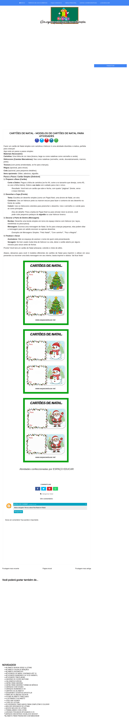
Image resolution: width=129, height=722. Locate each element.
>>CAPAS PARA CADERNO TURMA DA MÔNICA (21, 685)
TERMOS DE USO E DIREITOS (37, 3)
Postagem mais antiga (83, 568)
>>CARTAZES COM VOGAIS (13, 687)
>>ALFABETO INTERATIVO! (13, 672)
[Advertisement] (64, 43)
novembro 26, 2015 (32, 504)
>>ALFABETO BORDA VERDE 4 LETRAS (18, 668)
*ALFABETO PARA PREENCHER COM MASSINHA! (21, 716)
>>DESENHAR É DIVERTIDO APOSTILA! (18, 693)
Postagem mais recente (10, 568)
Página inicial (47, 568)
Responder (18, 512)
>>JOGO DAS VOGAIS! (12, 700)
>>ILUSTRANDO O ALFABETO (14, 698)
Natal (51, 494)
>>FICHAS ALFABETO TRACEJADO (16, 697)
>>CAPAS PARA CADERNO (13, 683)
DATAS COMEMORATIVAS (88, 3)
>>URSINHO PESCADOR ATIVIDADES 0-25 (19, 712)
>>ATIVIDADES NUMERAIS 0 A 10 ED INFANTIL (21, 675)
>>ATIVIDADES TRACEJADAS (14, 677)
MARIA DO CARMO (21, 504)
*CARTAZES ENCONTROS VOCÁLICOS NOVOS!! (21, 714)
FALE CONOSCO (56, 3)
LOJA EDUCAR (105, 3)
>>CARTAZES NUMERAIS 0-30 (15, 689)
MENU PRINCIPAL (70, 3)
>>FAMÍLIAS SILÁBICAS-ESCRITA (16, 695)
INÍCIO (22, 3)
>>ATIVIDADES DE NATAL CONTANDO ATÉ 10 (20, 673)
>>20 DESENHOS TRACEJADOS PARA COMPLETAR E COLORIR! (26, 704)
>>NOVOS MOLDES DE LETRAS (15, 708)
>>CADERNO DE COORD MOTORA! (16, 679)
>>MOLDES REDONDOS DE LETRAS (17, 706)
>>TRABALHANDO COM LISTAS (15, 710)
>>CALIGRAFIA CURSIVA (13, 681)
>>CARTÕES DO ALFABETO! (14, 691)
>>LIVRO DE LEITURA (11, 702)
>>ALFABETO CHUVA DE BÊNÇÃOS (16, 670)
